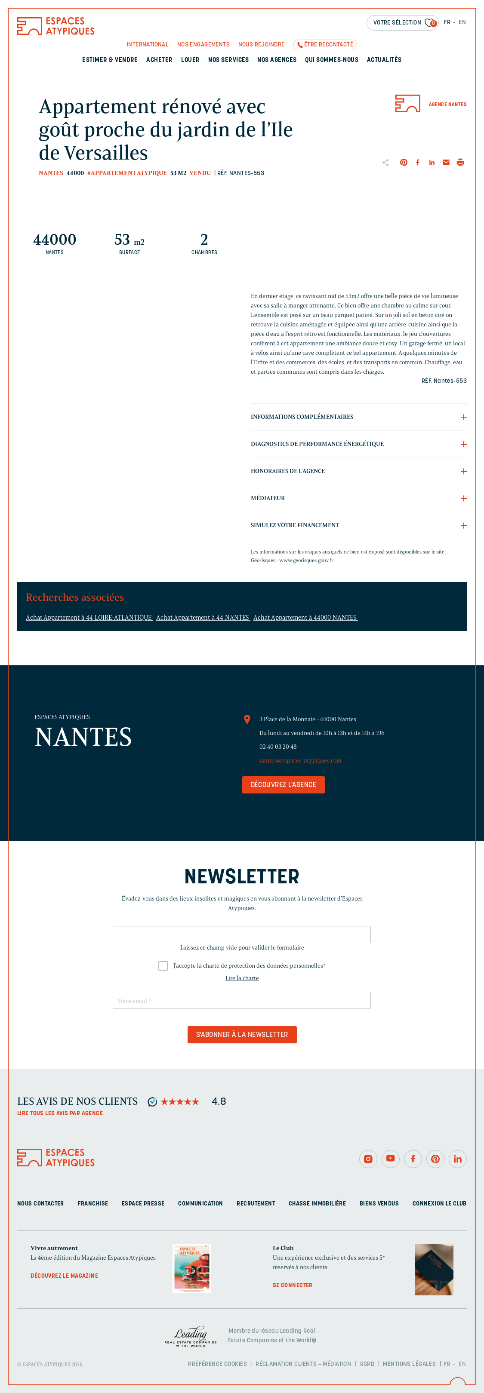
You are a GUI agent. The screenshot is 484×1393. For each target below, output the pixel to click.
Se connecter (293, 1285)
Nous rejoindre (261, 45)
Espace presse (143, 1204)
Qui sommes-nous (331, 60)
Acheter (159, 60)
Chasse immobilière (317, 1204)
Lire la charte (242, 978)
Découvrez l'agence (284, 785)
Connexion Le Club (440, 1204)
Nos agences (276, 60)
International (148, 45)
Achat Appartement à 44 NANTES (203, 617)
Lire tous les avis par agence (60, 1113)
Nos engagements (203, 45)
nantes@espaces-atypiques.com (300, 760)
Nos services (228, 60)
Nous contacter (40, 1204)
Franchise (93, 1204)
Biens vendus (379, 1204)
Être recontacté (328, 45)
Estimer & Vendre (110, 60)
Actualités (384, 60)
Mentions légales (409, 1364)
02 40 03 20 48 (278, 746)
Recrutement (256, 1204)
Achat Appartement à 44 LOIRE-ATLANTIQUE (89, 617)
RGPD (367, 1364)
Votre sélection (405, 23)
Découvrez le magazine (64, 1276)
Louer (190, 60)
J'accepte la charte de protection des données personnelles (249, 965)
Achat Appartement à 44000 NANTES (305, 617)
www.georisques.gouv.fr (306, 560)
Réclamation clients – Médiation (303, 1364)
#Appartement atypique (127, 173)
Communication (200, 1204)
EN (462, 22)
